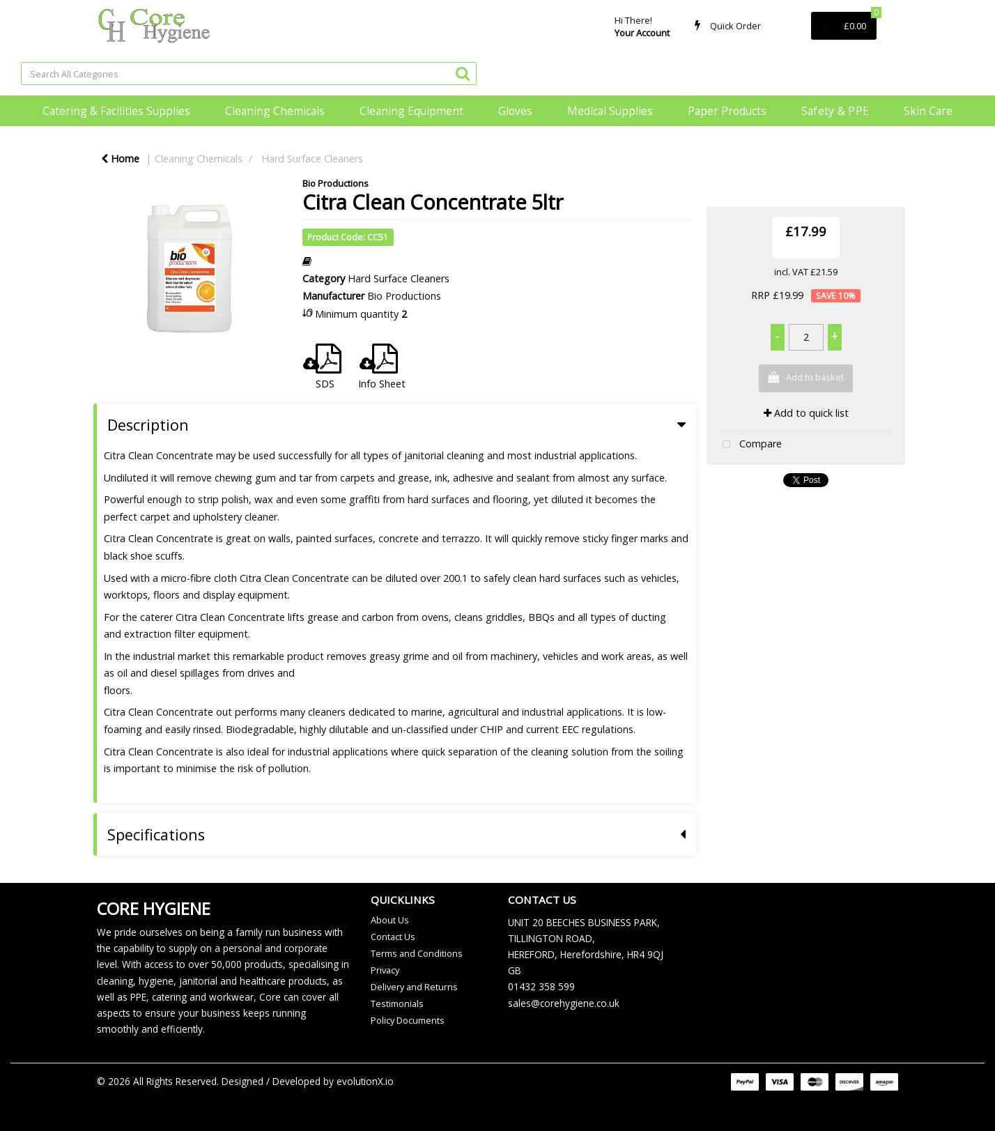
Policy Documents (408, 1020)
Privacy (385, 970)
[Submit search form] (463, 72)
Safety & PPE (835, 110)
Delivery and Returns (414, 986)
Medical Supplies (610, 110)
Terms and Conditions (417, 953)
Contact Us (393, 936)
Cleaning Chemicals (275, 110)
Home (120, 158)
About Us (390, 920)
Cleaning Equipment (411, 110)
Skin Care (928, 110)
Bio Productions (335, 183)
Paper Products (727, 110)
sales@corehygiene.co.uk (563, 1003)
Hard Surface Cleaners (312, 158)
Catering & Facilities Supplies (116, 110)
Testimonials (397, 1003)
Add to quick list (806, 413)
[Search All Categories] (249, 73)
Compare (749, 445)
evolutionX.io (365, 1081)
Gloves (515, 110)
